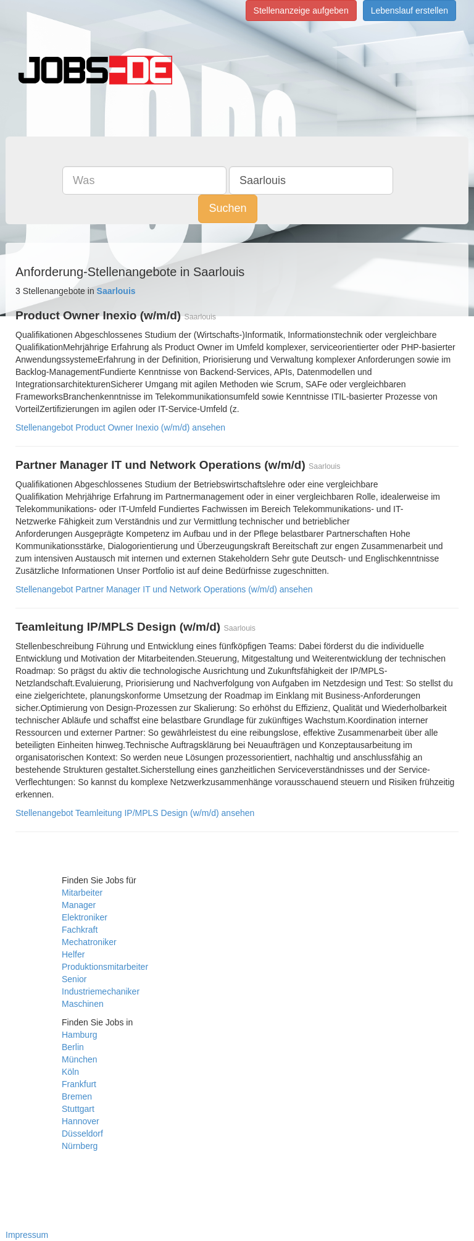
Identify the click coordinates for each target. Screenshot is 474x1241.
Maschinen (83, 1004)
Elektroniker (84, 917)
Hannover (80, 1121)
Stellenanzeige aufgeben (301, 10)
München (80, 1059)
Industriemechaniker (100, 991)
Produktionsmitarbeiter (105, 967)
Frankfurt (79, 1084)
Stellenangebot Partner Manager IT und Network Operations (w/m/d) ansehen (163, 589)
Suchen (227, 208)
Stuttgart (78, 1109)
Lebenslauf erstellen (409, 10)
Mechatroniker (89, 942)
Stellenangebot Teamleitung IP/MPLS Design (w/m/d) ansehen (134, 813)
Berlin (73, 1047)
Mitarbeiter (82, 893)
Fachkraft (80, 930)
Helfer (73, 954)
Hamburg (80, 1035)
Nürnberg (80, 1146)
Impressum (27, 1235)
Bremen (77, 1096)
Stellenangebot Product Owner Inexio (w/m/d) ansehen (120, 427)
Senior (74, 979)
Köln (70, 1072)
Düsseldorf (82, 1133)
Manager (79, 905)
